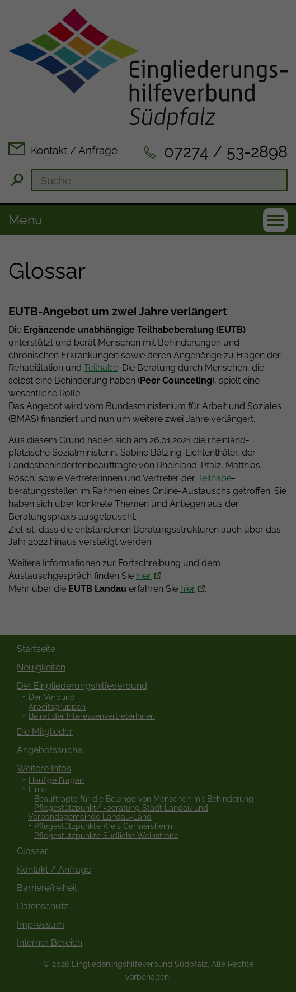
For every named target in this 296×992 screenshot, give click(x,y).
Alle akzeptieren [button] (148, 530)
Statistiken (134, 492)
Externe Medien (230, 492)
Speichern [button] (148, 567)
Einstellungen (165, 456)
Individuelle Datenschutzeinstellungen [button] (148, 639)
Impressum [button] (208, 667)
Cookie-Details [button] (94, 667)
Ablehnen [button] (148, 602)
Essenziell (47, 492)
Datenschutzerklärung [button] (154, 667)
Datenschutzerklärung (216, 446)
